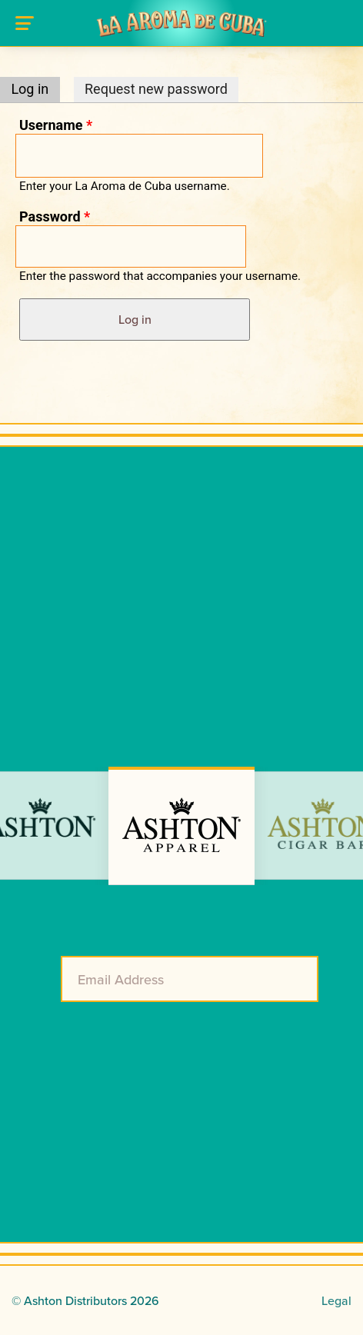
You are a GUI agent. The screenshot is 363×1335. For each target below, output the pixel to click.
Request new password (156, 89)
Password (54, 216)
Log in (35, 89)
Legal (336, 1300)
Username (55, 125)
